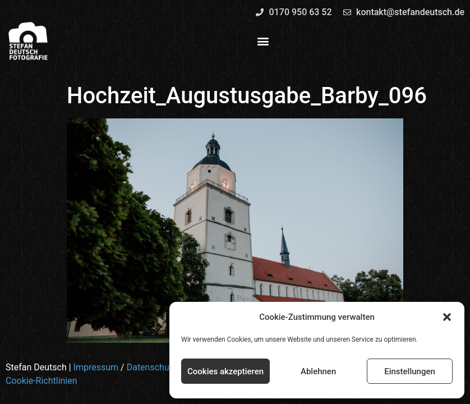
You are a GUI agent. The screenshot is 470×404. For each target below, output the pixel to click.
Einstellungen (409, 371)
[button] (447, 317)
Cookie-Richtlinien (41, 380)
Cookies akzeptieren (225, 371)
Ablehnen (318, 371)
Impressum (96, 367)
